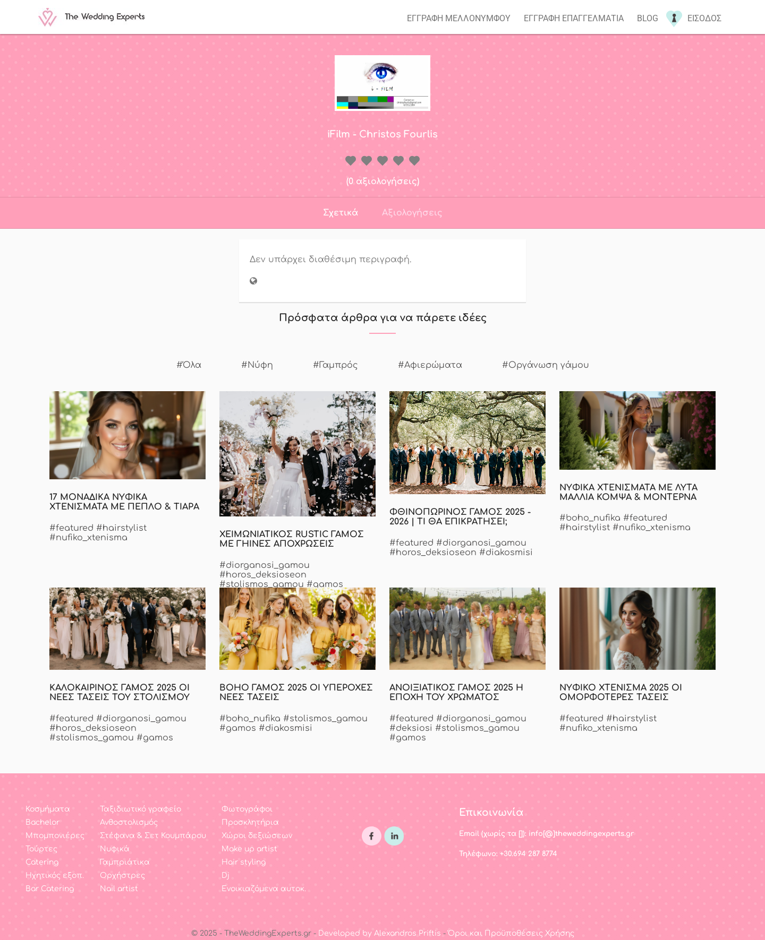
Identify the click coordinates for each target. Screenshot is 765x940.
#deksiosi (410, 728)
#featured (71, 528)
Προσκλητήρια (250, 822)
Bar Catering (50, 889)
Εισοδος (704, 18)
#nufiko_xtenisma (88, 537)
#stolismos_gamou (261, 584)
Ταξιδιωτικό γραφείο (140, 809)
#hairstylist (121, 528)
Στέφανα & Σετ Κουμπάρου (153, 836)
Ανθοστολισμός (129, 822)
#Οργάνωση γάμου (545, 365)
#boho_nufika (589, 518)
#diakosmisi (506, 552)
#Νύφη (257, 365)
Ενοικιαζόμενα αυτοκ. (264, 889)
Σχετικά (340, 213)
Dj (226, 875)
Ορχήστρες (122, 875)
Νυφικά (115, 849)
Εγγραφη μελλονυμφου (459, 18)
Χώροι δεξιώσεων (257, 836)
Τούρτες (41, 849)
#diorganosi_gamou (264, 565)
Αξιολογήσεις (412, 213)
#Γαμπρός (335, 365)
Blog (647, 18)
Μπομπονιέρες (55, 836)
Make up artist (249, 849)
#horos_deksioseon (263, 575)
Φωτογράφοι (247, 809)
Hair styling (244, 862)
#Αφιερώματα (430, 365)
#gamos (325, 584)
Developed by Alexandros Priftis (379, 933)
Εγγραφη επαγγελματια (574, 18)
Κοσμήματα (48, 809)
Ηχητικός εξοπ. (55, 875)
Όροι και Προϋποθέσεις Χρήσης (511, 933)
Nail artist (119, 889)
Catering (42, 862)
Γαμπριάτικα (125, 862)
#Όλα (188, 365)
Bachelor (43, 822)
